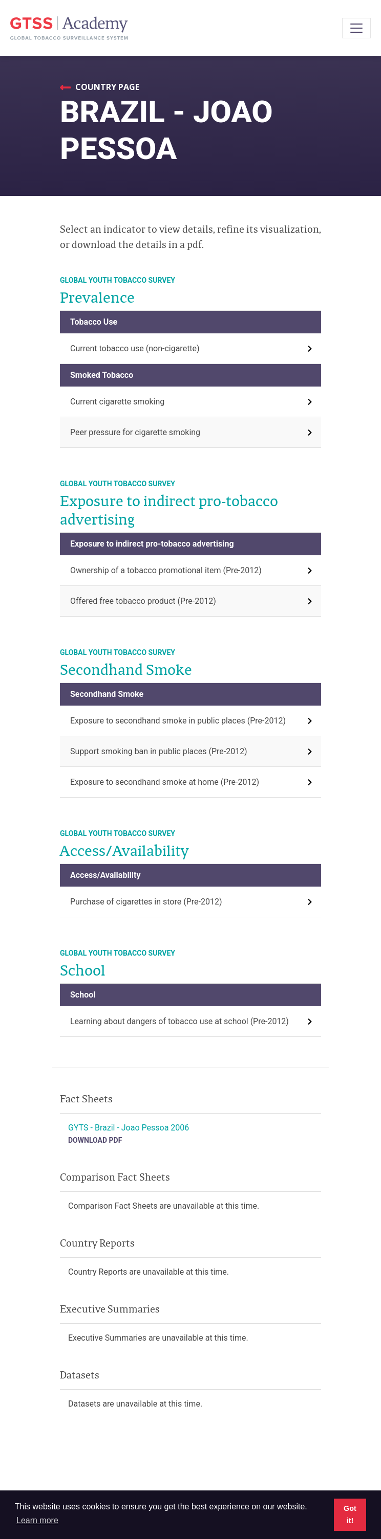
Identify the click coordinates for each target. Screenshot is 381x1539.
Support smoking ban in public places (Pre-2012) (158, 751)
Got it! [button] (350, 1514)
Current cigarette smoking (117, 401)
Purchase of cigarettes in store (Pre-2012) (146, 902)
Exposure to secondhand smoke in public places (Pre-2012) (178, 721)
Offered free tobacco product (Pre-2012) (143, 601)
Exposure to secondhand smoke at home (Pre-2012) (164, 782)
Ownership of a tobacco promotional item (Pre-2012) (166, 570)
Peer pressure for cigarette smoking (135, 432)
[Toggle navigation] (356, 28)
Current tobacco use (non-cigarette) (135, 348)
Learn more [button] (37, 1520)
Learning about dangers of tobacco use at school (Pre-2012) (179, 1021)
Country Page (106, 87)
